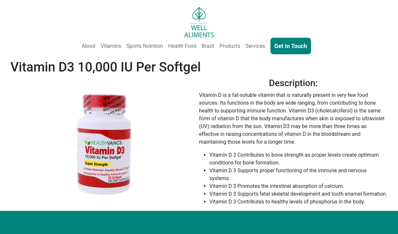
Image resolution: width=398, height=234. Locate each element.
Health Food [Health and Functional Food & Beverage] (182, 46)
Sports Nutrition (144, 46)
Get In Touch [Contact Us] (290, 46)
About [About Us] (89, 46)
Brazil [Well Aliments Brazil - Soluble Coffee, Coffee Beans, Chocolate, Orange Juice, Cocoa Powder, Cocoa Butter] (208, 46)
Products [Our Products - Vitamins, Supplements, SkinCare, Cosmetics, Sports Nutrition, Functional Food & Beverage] (229, 46)
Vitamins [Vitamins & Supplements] (111, 46)
